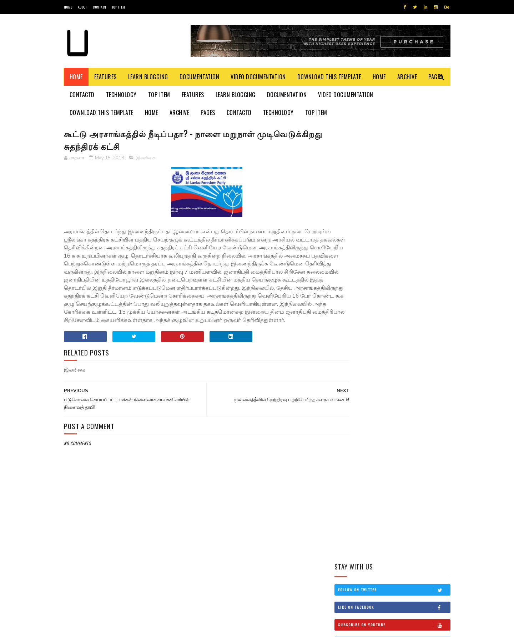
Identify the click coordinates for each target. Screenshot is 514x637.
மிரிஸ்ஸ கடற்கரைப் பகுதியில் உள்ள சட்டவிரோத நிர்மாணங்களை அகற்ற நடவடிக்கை (385, 293)
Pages (208, 112)
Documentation (200, 77)
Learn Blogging (148, 77)
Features (105, 77)
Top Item (118, 7)
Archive (407, 77)
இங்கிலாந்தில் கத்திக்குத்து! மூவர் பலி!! (410, 362)
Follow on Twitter (394, 155)
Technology (121, 94)
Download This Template (329, 77)
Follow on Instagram (394, 207)
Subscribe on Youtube (394, 190)
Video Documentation (258, 77)
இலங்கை (145, 159)
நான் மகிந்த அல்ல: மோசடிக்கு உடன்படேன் (407, 394)
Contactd (82, 94)
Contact (99, 7)
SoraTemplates (97, 628)
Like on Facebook (394, 172)
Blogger (149, 628)
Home (68, 7)
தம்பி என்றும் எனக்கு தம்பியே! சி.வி (404, 329)
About (83, 7)
